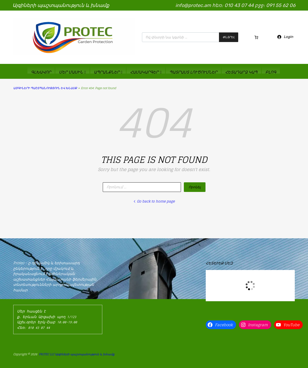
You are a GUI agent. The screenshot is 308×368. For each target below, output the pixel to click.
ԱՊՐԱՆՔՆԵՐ (108, 72)
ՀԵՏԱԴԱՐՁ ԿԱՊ (241, 72)
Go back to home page (154, 201)
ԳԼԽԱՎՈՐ (41, 72)
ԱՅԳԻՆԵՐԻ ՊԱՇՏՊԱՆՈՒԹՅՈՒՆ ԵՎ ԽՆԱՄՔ (45, 88)
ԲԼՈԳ (270, 72)
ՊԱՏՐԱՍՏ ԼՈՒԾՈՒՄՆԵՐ (193, 72)
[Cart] (256, 37)
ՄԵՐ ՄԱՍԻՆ (72, 72)
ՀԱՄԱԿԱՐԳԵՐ (145, 72)
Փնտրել (229, 37)
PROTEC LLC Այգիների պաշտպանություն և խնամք (77, 354)
